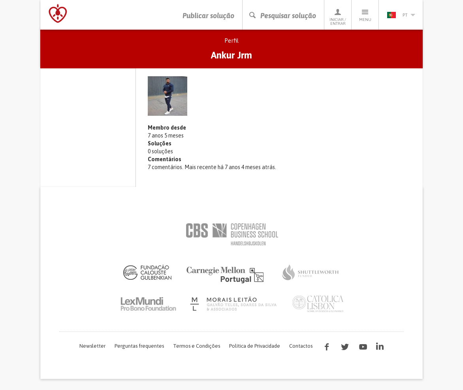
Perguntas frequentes (139, 346)
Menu (365, 15)
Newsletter (92, 346)
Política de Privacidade (254, 346)
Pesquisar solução (282, 15)
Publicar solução (208, 15)
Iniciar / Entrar (337, 17)
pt (401, 15)
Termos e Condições (196, 346)
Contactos (300, 346)
